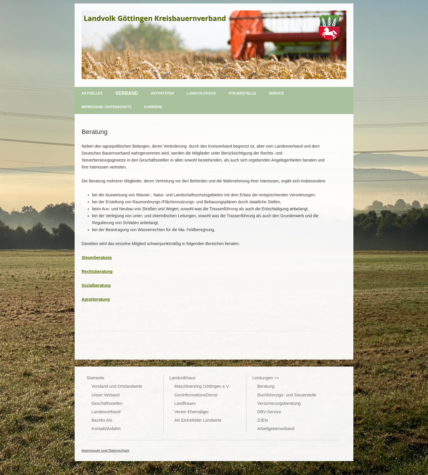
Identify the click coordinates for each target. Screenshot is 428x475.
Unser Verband (105, 395)
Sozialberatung (96, 285)
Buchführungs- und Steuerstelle (286, 395)
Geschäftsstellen (107, 403)
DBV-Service (269, 411)
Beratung (265, 386)
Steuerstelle (242, 93)
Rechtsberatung (97, 271)
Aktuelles (92, 93)
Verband (126, 93)
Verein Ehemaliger (192, 411)
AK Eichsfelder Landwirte (198, 420)
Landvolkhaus (201, 93)
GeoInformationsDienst (196, 395)
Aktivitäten (162, 93)
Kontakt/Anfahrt (106, 428)
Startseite (95, 378)
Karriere (153, 107)
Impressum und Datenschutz (105, 451)
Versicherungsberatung (279, 403)
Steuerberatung (97, 257)
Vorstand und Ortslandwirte (116, 386)
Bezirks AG (101, 420)
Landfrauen (185, 403)
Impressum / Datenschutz (107, 107)
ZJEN (262, 420)
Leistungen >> (265, 378)
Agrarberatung (96, 299)
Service (276, 93)
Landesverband (106, 411)
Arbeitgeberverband (275, 428)
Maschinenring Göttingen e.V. (202, 386)
